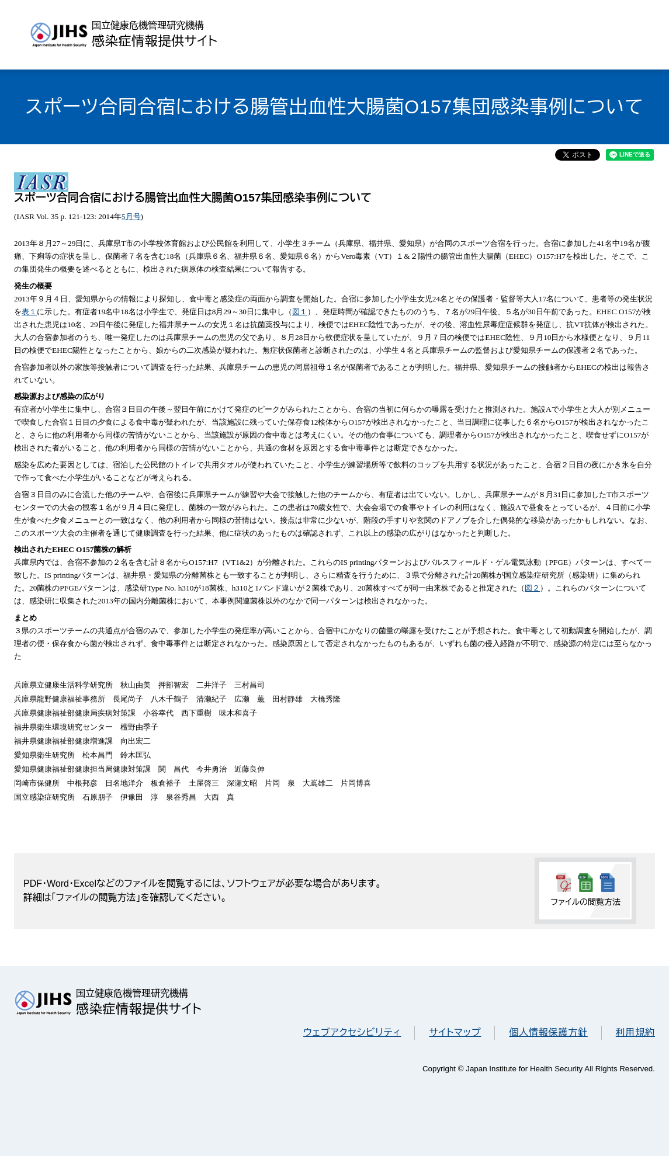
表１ (29, 311)
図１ (299, 311)
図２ (532, 588)
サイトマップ (455, 1032)
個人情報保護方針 (548, 1032)
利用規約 (635, 1032)
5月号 (131, 216)
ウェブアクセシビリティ (352, 1032)
